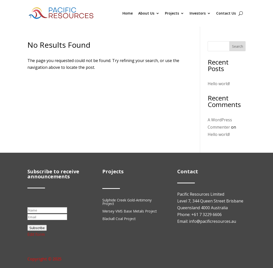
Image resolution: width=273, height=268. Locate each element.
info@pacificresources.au (212, 221)
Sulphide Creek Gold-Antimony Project (127, 202)
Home (127, 13)
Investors (198, 13)
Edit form (36, 234)
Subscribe (37, 228)
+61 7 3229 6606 (206, 214)
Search (237, 46)
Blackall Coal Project (119, 219)
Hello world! (219, 83)
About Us (146, 13)
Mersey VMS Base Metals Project (129, 211)
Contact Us (226, 13)
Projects (172, 13)
